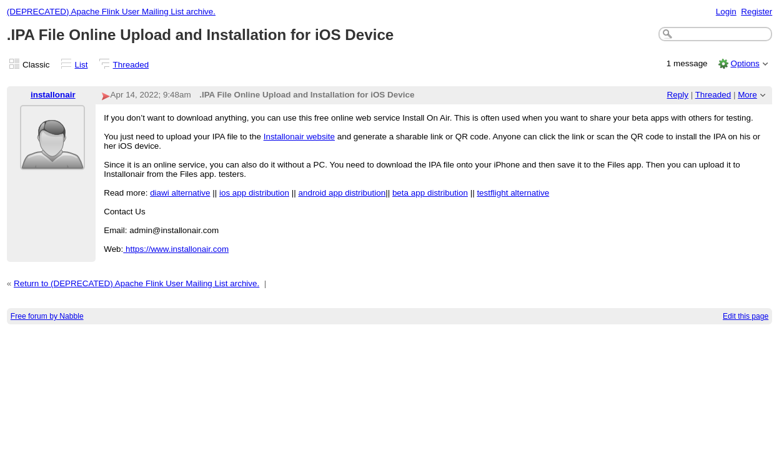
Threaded (131, 64)
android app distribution (341, 193)
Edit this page (745, 316)
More (747, 94)
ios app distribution (254, 193)
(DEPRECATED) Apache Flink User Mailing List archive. (111, 11)
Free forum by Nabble (47, 316)
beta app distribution (430, 193)
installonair (53, 94)
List (81, 64)
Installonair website (299, 136)
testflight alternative (513, 193)
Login (726, 11)
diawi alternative (180, 193)
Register (756, 11)
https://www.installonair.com (176, 249)
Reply (677, 94)
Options (744, 63)
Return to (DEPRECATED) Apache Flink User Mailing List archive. (136, 283)
